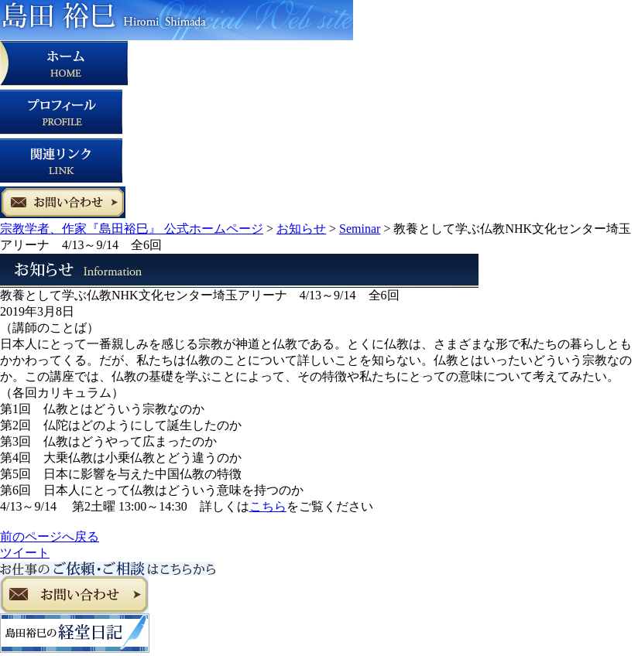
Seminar (359, 228)
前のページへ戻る (49, 536)
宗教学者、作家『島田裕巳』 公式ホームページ (131, 228)
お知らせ (301, 228)
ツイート (25, 552)
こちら (267, 506)
